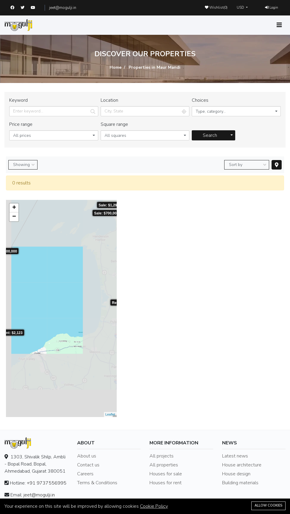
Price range (20, 124)
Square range (114, 124)
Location (109, 100)
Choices (200, 100)
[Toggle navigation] (279, 25)
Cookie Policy (154, 506)
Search (210, 135)
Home (115, 67)
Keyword (18, 100)
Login (271, 7)
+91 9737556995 (46, 483)
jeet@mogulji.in (62, 7)
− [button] (14, 216)
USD (241, 7)
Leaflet (110, 414)
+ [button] (14, 207)
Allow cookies (268, 505)
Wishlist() (216, 7)
